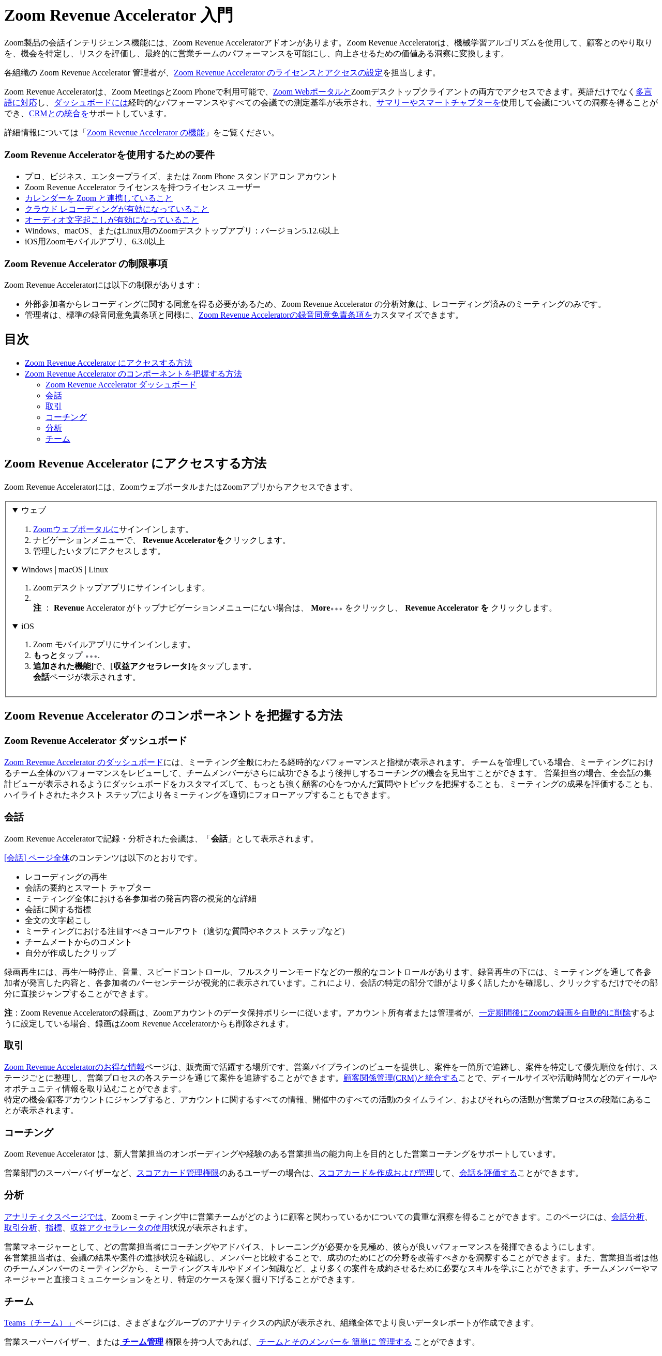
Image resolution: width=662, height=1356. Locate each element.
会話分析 (627, 1216)
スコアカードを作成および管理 (376, 1172)
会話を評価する (488, 1172)
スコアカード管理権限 (178, 1172)
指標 (54, 1227)
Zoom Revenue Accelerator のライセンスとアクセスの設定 (278, 72)
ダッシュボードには (91, 102)
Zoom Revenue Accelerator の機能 (146, 132)
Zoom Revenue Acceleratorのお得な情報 (74, 1067)
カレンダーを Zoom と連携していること (99, 198)
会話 (54, 395)
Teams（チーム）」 (40, 1322)
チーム (58, 438)
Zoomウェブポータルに (76, 529)
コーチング (66, 417)
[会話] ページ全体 (37, 857)
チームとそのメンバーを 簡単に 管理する (334, 1341)
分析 (54, 428)
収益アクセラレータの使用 (120, 1227)
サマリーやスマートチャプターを (439, 102)
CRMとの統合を (59, 113)
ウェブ (33, 510)
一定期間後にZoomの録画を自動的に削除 (555, 1012)
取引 (54, 406)
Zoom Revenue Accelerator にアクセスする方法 (108, 363)
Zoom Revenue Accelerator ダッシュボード (121, 384)
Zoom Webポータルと (312, 91)
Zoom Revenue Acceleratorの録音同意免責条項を (285, 314)
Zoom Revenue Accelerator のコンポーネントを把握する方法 (133, 373)
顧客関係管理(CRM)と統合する (400, 1077)
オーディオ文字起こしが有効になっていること (112, 219)
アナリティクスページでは (53, 1216)
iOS (27, 626)
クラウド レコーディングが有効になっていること (117, 209)
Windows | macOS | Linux (64, 569)
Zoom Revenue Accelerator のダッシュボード (83, 762)
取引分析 (20, 1227)
